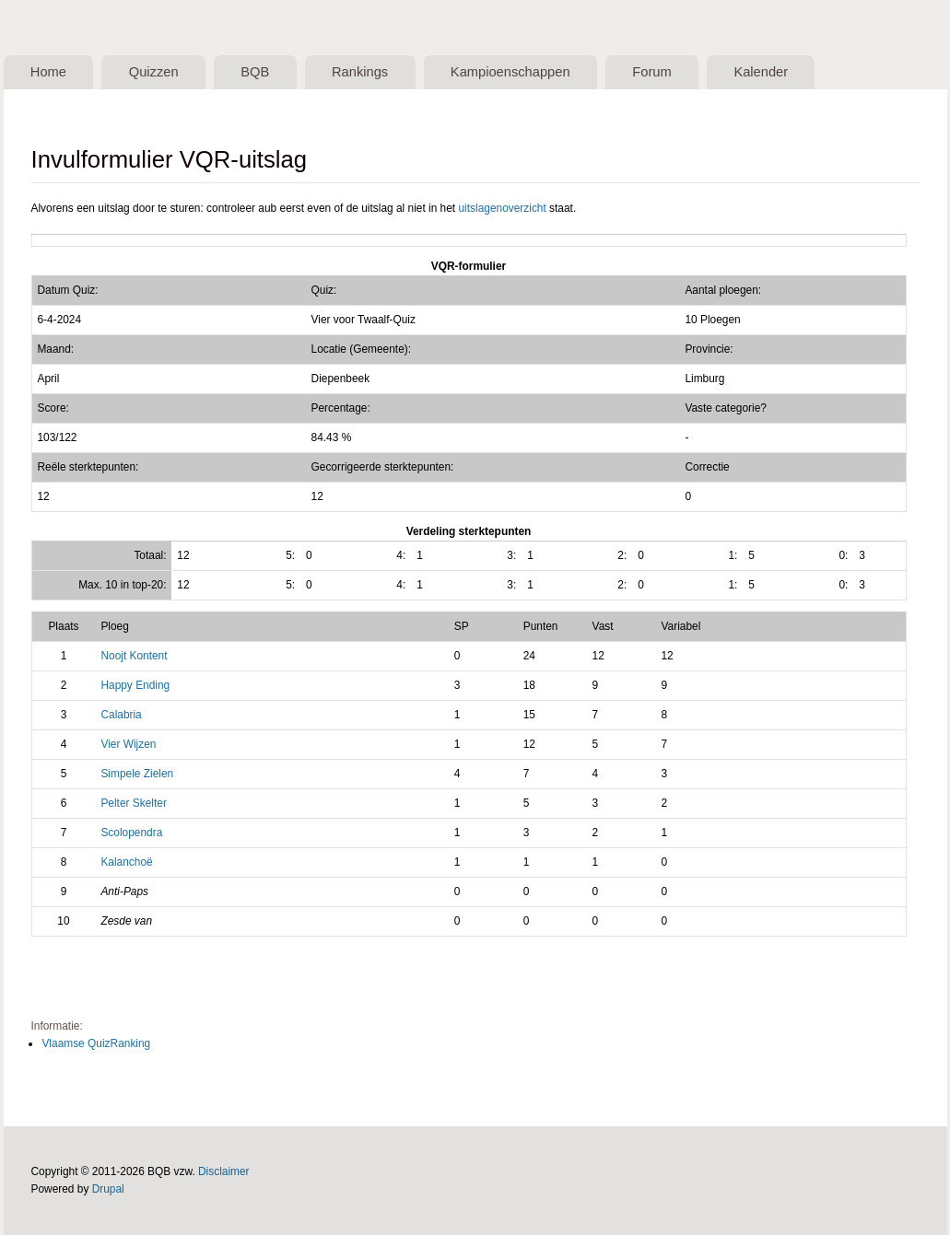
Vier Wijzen (128, 744)
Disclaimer (224, 1171)
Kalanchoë (126, 862)
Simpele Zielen (136, 773)
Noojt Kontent (133, 655)
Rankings (360, 71)
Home (48, 71)
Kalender (760, 71)
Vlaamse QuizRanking (95, 1043)
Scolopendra (131, 832)
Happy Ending (135, 685)
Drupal (108, 1189)
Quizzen (154, 71)
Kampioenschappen (510, 71)
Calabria (120, 714)
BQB (254, 71)
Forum (651, 71)
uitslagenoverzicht (501, 208)
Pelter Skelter (133, 803)
